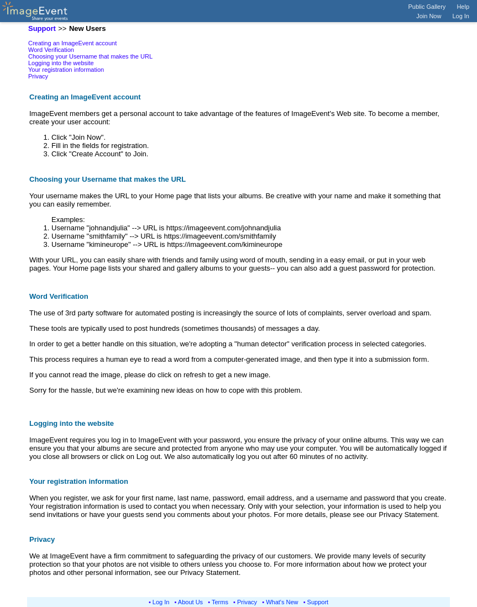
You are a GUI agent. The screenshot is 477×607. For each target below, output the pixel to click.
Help (463, 6)
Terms (220, 602)
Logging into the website (61, 63)
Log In (460, 16)
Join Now (428, 16)
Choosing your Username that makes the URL (90, 56)
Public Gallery (427, 6)
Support (318, 602)
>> (62, 28)
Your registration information (66, 69)
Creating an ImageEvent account (72, 43)
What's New (282, 602)
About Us (190, 602)
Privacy (38, 76)
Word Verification (51, 49)
